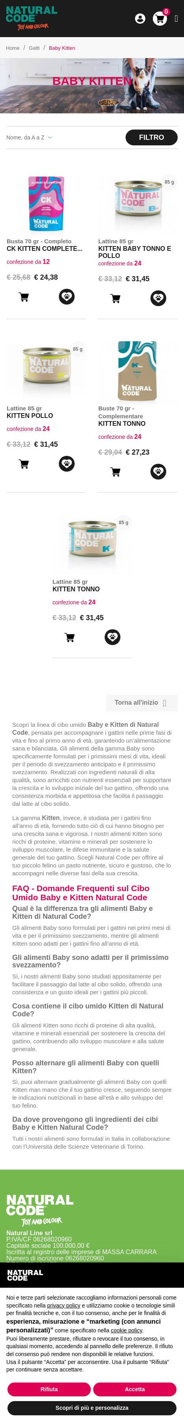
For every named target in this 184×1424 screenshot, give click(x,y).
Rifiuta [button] (49, 1389)
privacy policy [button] (64, 1305)
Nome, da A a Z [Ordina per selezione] (29, 137)
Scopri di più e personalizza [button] (92, 1408)
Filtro (151, 137)
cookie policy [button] (126, 1330)
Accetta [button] (135, 1389)
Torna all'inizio (142, 703)
